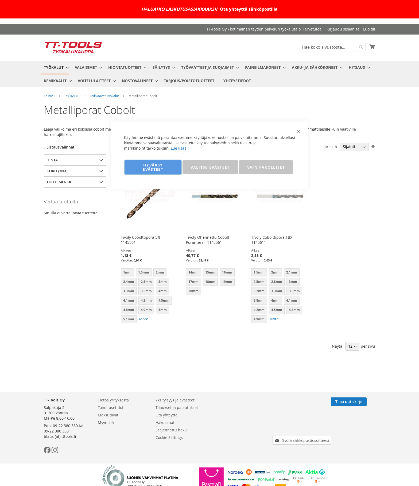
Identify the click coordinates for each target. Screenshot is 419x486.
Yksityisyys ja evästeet (175, 400)
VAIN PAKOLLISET (266, 167)
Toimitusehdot (110, 407)
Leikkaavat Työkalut (104, 96)
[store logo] (73, 47)
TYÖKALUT (72, 96)
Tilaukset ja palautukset (177, 407)
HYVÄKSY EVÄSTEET (153, 167)
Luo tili (369, 29)
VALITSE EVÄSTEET (210, 167)
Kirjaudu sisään (341, 29)
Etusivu (49, 96)
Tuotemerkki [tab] (59, 181)
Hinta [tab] (52, 159)
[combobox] (332, 47)
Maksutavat (108, 414)
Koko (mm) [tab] (56, 170)
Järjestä (330, 146)
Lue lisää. (179, 148)
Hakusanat (165, 422)
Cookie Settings (169, 437)
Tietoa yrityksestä (113, 400)
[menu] (209, 74)
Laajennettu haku (171, 429)
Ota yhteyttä (166, 414)
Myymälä (106, 422)
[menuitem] (55, 67)
